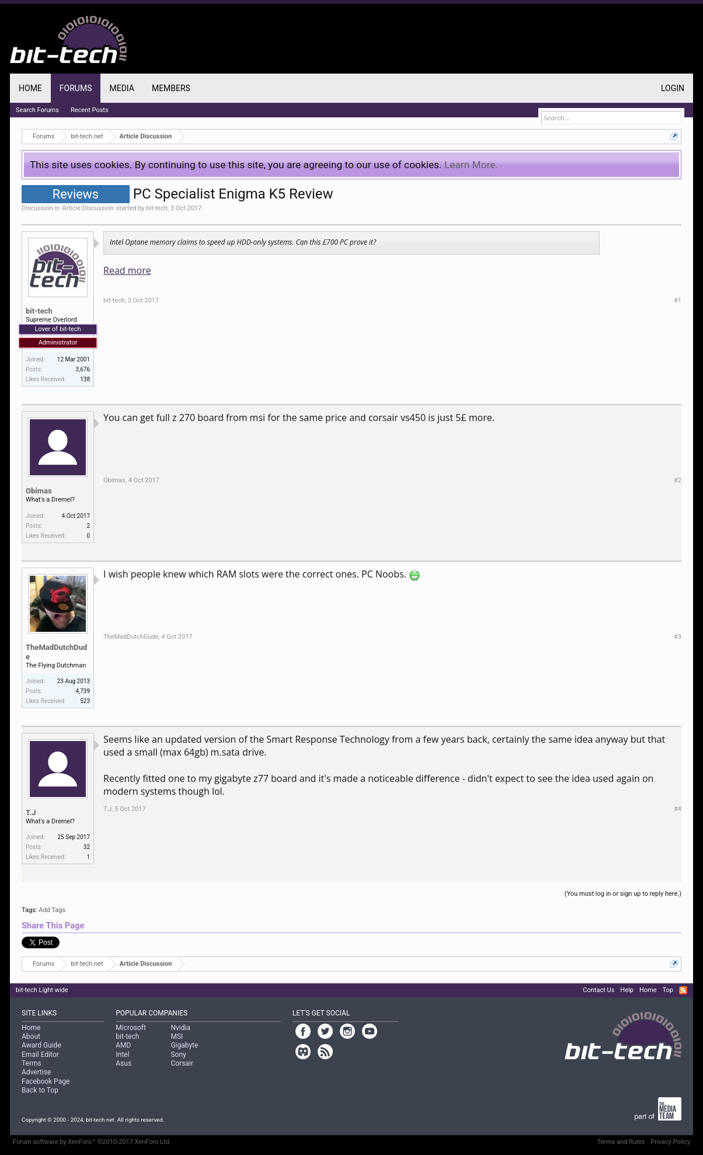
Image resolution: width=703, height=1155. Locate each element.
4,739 (83, 691)
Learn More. (471, 165)
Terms (31, 1063)
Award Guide (41, 1045)
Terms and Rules (621, 1142)
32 (86, 847)
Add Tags (52, 910)
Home (30, 88)
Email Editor (40, 1054)
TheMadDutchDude (56, 652)
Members (171, 88)
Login (672, 88)
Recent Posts (90, 110)
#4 (677, 809)
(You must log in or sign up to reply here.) (623, 893)
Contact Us (598, 990)
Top (667, 990)
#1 (677, 300)
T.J (31, 812)
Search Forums (37, 110)
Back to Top (40, 1090)
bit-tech (157, 208)
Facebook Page (45, 1081)
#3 (677, 637)
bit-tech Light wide (42, 990)
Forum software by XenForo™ (92, 1142)
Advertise (36, 1072)
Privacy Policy (670, 1142)
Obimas (39, 490)
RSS (683, 990)
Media (121, 88)
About (31, 1036)
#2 (677, 480)
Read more (127, 270)
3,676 (83, 369)
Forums (76, 88)
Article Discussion (87, 208)
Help (627, 990)
